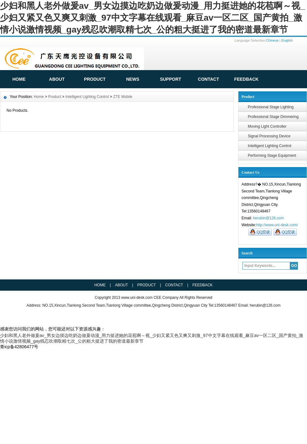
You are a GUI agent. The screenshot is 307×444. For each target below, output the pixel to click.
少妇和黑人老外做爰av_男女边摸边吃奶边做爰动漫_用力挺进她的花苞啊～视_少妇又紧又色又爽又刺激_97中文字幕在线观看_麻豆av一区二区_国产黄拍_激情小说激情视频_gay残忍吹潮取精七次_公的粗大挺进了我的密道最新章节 (152, 17)
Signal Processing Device (269, 136)
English (287, 40)
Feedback (202, 285)
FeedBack (246, 79)
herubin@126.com (268, 218)
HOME (19, 79)
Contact (208, 79)
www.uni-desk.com (137, 297)
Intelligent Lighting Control (269, 146)
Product (95, 79)
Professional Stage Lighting (271, 107)
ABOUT (57, 79)
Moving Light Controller (267, 126)
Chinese (272, 40)
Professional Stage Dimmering (273, 117)
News (132, 79)
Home (39, 96)
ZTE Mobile (122, 96)
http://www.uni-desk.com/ (277, 225)
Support (170, 79)
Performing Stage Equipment (272, 155)
